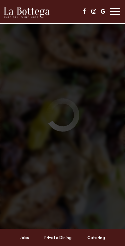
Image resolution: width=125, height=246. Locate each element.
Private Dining (58, 237)
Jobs (24, 237)
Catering (96, 237)
